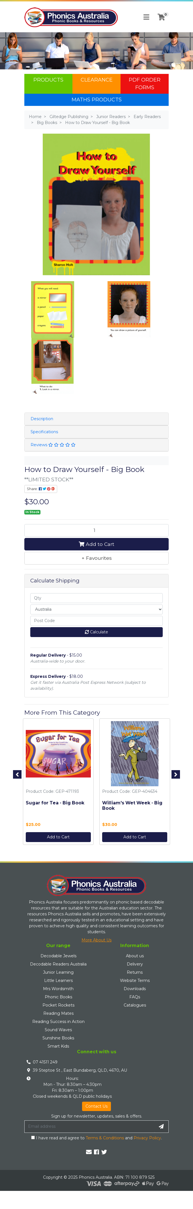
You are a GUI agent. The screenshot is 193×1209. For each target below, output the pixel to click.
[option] (58, 783)
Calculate (96, 632)
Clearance (97, 80)
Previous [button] (17, 774)
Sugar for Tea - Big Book (55, 803)
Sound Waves (58, 1029)
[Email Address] (89, 1127)
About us (135, 955)
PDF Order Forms (144, 84)
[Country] (96, 609)
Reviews (53, 444)
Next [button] (175, 774)
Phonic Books (58, 996)
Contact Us (96, 1106)
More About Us (96, 940)
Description (42, 418)
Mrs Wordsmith (58, 988)
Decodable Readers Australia (58, 964)
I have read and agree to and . (96, 1137)
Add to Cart (96, 544)
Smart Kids (58, 1046)
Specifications (44, 431)
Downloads (135, 988)
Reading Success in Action (58, 1021)
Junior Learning (58, 972)
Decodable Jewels (58, 955)
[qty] (96, 598)
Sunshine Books (58, 1038)
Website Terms (135, 980)
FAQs (134, 996)
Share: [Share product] (41, 489)
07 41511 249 (45, 1062)
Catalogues (135, 1005)
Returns (135, 972)
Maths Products (97, 100)
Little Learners (58, 980)
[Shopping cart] (161, 17)
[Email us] (89, 1152)
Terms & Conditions (105, 1137)
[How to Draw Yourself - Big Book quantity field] (96, 530)
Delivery (135, 964)
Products (48, 80)
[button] (96, 558)
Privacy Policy (147, 1137)
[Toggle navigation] (146, 17)
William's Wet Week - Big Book (132, 805)
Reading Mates (58, 1013)
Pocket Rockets (58, 1005)
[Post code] (96, 621)
